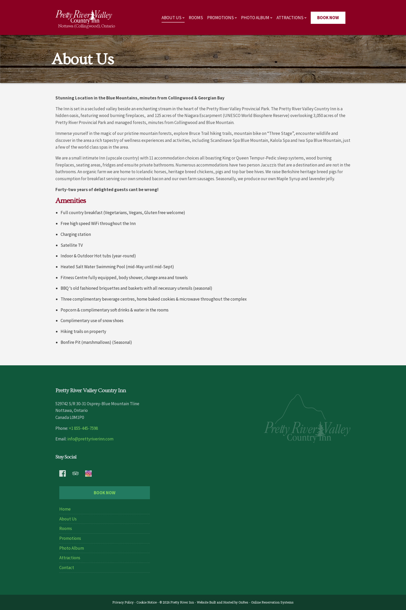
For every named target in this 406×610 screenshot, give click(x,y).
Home (65, 509)
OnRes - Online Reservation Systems (266, 602)
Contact (66, 567)
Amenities (70, 201)
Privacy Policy (123, 602)
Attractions (290, 17)
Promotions (220, 17)
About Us (172, 17)
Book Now (328, 17)
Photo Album (255, 17)
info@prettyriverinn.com (90, 439)
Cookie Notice (146, 602)
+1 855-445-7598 (83, 428)
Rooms (196, 17)
